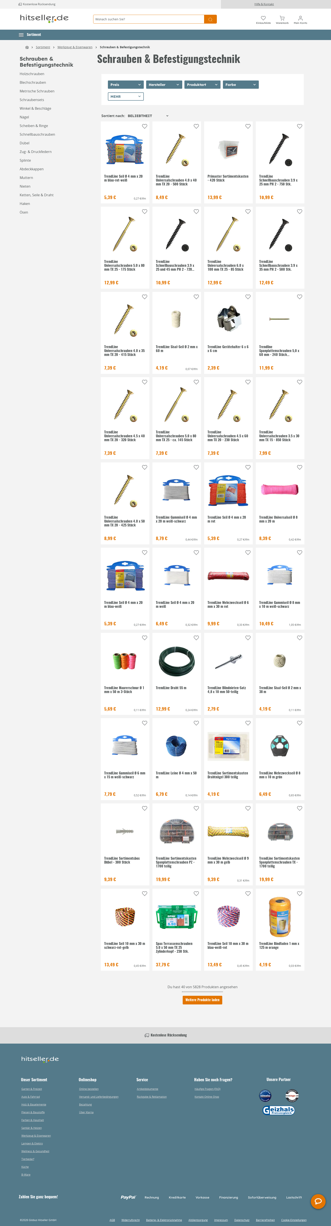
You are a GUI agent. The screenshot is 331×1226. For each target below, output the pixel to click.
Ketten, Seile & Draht (37, 195)
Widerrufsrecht (131, 1220)
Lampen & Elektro (32, 1143)
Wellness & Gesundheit (35, 1151)
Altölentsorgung (198, 1220)
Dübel (24, 143)
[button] (30, 35)
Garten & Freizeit (31, 1089)
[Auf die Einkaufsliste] (144, 126)
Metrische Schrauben (37, 91)
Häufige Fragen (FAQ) (208, 1089)
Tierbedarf (27, 1159)
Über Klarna (86, 1112)
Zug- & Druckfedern (36, 151)
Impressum (221, 1220)
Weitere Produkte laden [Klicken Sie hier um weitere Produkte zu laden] (202, 1000)
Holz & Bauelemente (33, 1104)
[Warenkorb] (282, 19)
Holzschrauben (32, 73)
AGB (112, 1220)
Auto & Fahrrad (30, 1096)
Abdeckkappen (32, 169)
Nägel (24, 117)
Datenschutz (241, 1220)
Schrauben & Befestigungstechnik (46, 62)
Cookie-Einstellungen (294, 1220)
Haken (25, 203)
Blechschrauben (33, 82)
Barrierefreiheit (265, 1220)
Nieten (25, 186)
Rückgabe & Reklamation (152, 1096)
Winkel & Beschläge (35, 108)
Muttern (26, 177)
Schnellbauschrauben (37, 134)
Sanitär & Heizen (31, 1127)
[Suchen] (210, 19)
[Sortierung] (148, 116)
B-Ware (25, 1174)
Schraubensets (32, 99)
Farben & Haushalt (32, 1120)
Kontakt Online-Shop (207, 1096)
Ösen (24, 212)
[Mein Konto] (300, 19)
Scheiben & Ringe (34, 125)
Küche (25, 1166)
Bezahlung (85, 1104)
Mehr (115, 96)
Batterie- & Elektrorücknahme (164, 1220)
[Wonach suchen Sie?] (148, 19)
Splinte (25, 160)
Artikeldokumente (147, 1089)
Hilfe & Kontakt (264, 4)
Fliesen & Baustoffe (33, 1112)
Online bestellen (89, 1089)
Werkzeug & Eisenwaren (36, 1135)
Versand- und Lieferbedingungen (98, 1096)
